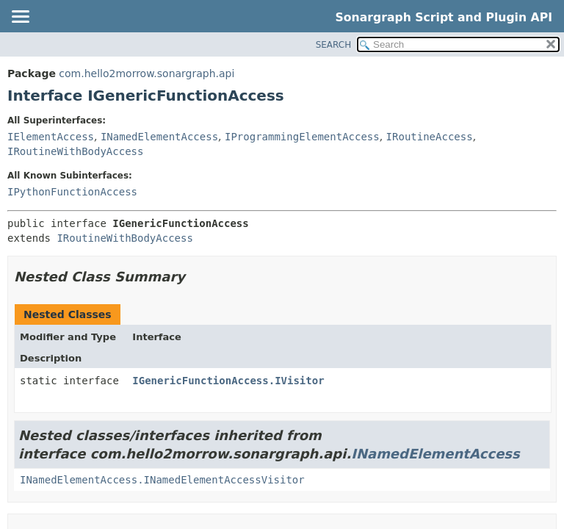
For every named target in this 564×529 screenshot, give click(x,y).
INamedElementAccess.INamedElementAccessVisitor (162, 480)
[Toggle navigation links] (19, 17)
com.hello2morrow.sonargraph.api (146, 73)
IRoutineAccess (429, 137)
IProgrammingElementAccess (302, 137)
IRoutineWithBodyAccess (75, 151)
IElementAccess (50, 137)
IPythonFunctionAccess (72, 192)
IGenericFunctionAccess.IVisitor (228, 380)
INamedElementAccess (159, 137)
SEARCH (334, 45)
